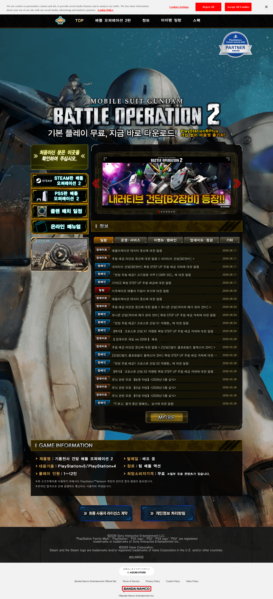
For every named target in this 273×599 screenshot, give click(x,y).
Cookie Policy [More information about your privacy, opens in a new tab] (105, 6)
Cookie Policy (173, 581)
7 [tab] (174, 212)
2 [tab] (161, 212)
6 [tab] (171, 212)
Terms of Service (131, 581)
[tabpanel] (167, 182)
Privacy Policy (153, 581)
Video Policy (192, 581)
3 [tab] (164, 212)
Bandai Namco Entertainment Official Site (95, 581)
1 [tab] (159, 212)
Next (237, 183)
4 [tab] (166, 212)
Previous (96, 183)
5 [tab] (169, 212)
